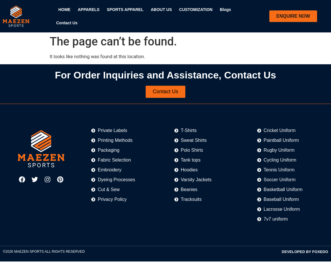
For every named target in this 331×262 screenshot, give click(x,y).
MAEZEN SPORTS (29, 252)
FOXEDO (320, 252)
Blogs (225, 9)
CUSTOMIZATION (196, 9)
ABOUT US (161, 9)
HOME (64, 9)
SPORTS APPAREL (125, 9)
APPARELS (88, 9)
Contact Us (67, 23)
